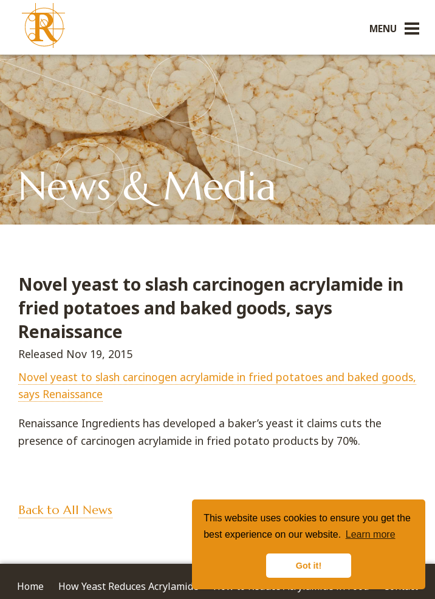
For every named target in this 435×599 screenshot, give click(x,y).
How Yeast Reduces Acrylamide (128, 586)
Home (30, 586)
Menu (383, 28)
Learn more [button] (371, 534)
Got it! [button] (308, 565)
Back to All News (65, 510)
